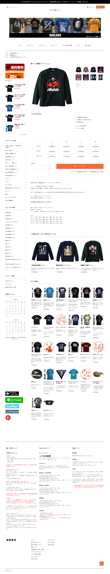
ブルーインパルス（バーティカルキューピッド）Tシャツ (98, 329)
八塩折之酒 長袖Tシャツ (38, 265)
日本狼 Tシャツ (34, 410)
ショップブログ (35, 556)
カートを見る (51, 542)
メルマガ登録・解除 (67, 45)
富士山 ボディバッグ (48, 410)
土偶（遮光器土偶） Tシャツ (61, 301)
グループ (42, 45)
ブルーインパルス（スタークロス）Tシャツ (73, 382)
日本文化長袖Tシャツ (15, 53)
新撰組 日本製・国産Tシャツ (20, 125)
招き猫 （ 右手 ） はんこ (98, 354)
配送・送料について (36, 544)
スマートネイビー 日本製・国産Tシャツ (20, 95)
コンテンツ (53, 45)
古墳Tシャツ (70, 354)
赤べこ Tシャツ (84, 300)
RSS (32, 558)
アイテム (100, 7)
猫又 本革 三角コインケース (61, 382)
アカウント (91, 7)
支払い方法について (36, 542)
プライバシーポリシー (36, 551)
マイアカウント (51, 540)
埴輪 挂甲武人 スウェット (63, 265)
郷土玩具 (41, 182)
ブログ (78, 45)
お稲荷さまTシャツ (72, 327)
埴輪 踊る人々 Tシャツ (97, 300)
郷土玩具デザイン (14, 55)
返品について (86, 171)
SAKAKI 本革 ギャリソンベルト (98, 382)
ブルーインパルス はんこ (61, 327)
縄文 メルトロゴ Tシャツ (86, 354)
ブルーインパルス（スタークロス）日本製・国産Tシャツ (20, 116)
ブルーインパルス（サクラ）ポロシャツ (49, 328)
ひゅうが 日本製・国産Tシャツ (20, 105)
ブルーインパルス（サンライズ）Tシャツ (36, 355)
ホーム (20, 45)
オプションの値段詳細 (76, 171)
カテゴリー (30, 45)
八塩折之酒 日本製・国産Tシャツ (20, 85)
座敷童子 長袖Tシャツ (87, 265)
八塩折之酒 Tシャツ (60, 354)
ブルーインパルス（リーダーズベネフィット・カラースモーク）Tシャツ (49, 383)
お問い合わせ (88, 45)
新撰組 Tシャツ (47, 300)
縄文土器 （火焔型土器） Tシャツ (86, 328)
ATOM (35, 558)
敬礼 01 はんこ (47, 354)
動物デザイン (13, 54)
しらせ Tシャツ (34, 327)
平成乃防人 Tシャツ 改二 (36, 300)
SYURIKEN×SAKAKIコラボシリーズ (18, 57)
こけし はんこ (83, 381)
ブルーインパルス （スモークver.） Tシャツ (73, 301)
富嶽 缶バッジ (34, 381)
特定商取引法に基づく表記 (97, 171)
